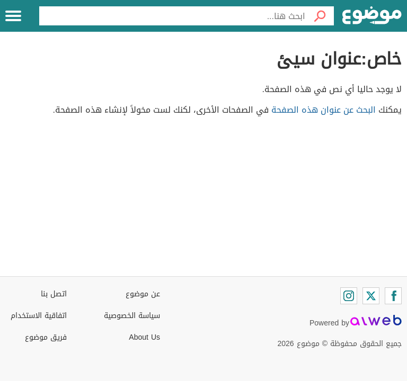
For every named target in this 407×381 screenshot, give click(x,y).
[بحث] (319, 15)
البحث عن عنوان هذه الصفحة (323, 110)
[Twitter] (370, 295)
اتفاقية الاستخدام (39, 316)
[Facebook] (393, 295)
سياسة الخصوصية (132, 316)
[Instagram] (348, 295)
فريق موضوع (46, 337)
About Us (144, 337)
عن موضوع (143, 294)
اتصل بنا (54, 294)
